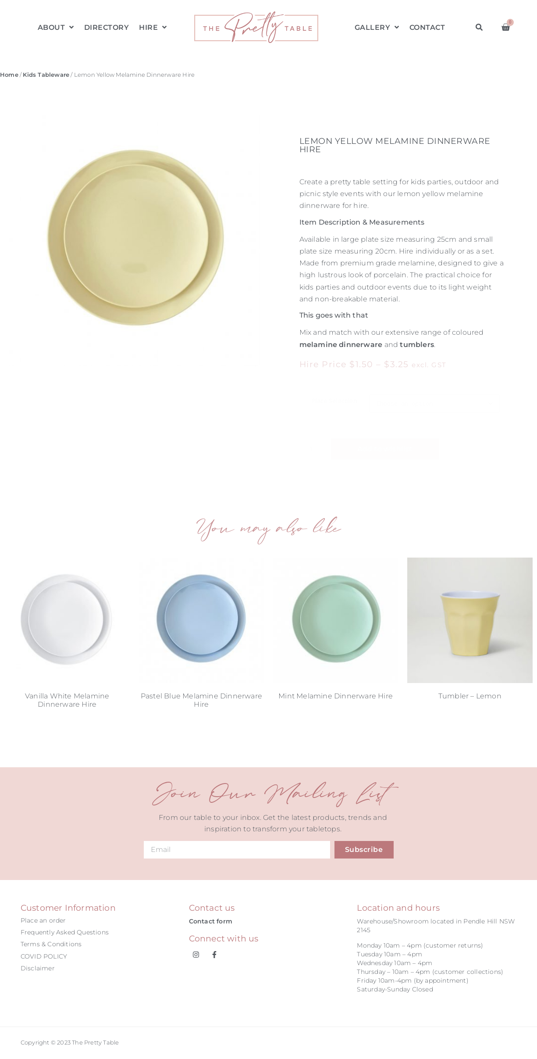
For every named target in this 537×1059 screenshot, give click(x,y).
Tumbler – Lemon (469, 696)
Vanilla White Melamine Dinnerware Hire (67, 700)
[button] (479, 27)
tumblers (417, 344)
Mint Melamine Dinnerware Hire (335, 696)
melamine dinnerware (341, 344)
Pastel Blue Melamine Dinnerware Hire (201, 700)
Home (9, 75)
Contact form (210, 921)
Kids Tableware (46, 75)
